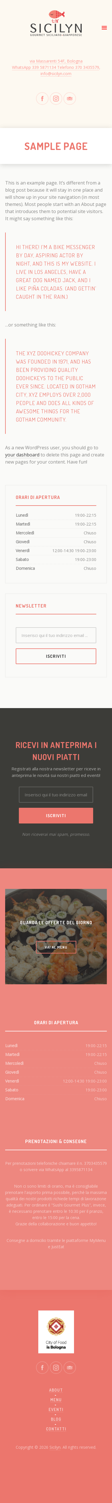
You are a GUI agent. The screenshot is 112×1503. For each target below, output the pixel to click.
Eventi (56, 1409)
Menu (56, 1399)
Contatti (56, 1428)
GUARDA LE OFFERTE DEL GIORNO (56, 922)
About (56, 1390)
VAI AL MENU (56, 947)
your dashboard (22, 455)
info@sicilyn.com (56, 73)
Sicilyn (55, 1447)
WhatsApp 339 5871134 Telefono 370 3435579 (55, 67)
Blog (56, 1419)
